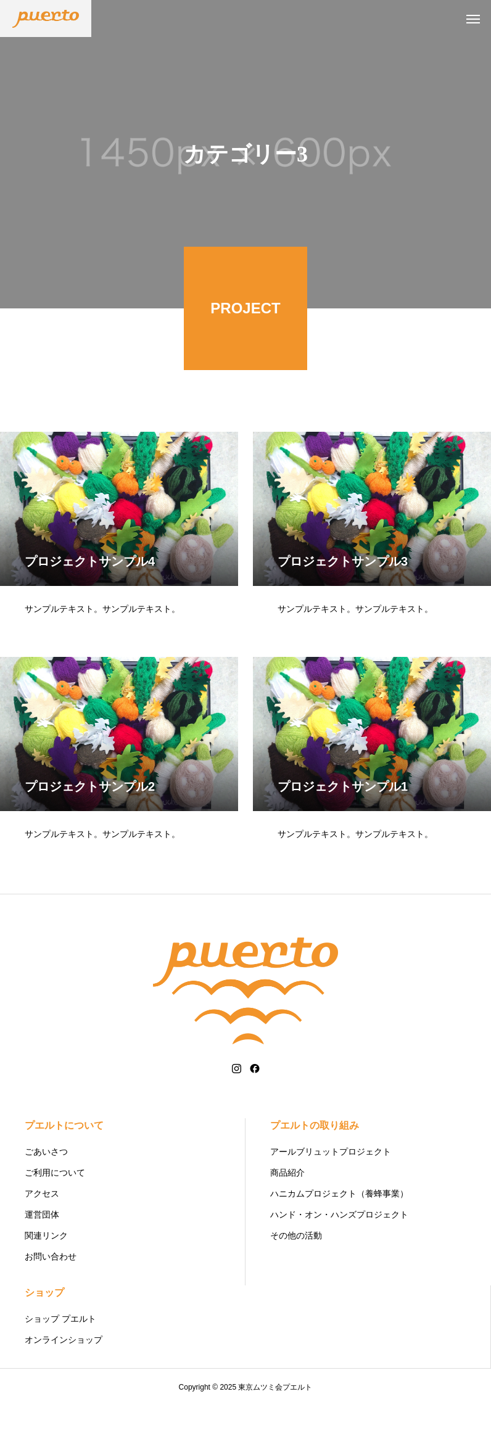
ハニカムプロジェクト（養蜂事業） (339, 1235)
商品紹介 (287, 1214)
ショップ (44, 1334)
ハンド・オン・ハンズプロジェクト (339, 1256)
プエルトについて (64, 1166)
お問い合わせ (50, 1298)
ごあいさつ (46, 1193)
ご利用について (55, 1214)
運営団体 (42, 1256)
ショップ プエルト (60, 1360)
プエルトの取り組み (314, 1166)
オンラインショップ (63, 1381)
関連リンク (46, 1277)
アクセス (42, 1235)
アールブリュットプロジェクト (330, 1193)
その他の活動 (296, 1277)
